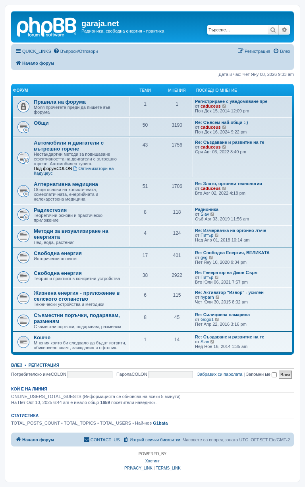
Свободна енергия (58, 253)
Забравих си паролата (220, 374)
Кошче (42, 337)
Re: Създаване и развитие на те (229, 142)
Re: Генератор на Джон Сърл (226, 272)
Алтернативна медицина (66, 184)
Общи (41, 123)
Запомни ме (261, 374)
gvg (204, 257)
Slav (205, 214)
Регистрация (44, 365)
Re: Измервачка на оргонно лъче (230, 230)
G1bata (160, 423)
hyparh (207, 297)
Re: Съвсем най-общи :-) (221, 122)
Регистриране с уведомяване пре (231, 101)
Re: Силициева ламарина (222, 314)
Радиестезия (50, 210)
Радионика (206, 209)
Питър (207, 235)
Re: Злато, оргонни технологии (228, 183)
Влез (16, 365)
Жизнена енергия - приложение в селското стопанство (77, 296)
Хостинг (152, 461)
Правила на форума (60, 102)
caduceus (211, 106)
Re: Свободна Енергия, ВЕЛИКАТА (232, 252)
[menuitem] (75, 51)
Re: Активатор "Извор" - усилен (229, 292)
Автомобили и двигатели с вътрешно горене (69, 146)
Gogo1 (207, 319)
